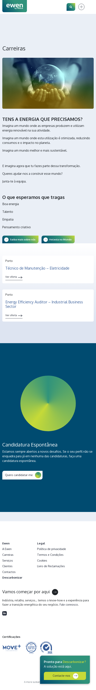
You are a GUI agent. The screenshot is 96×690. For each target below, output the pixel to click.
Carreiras (7, 554)
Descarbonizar (12, 577)
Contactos (9, 572)
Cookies (42, 560)
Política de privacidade (51, 549)
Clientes (7, 566)
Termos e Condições (50, 554)
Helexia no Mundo (60, 239)
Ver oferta (11, 276)
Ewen (6, 543)
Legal (41, 543)
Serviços (7, 560)
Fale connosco (69, 604)
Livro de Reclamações (51, 566)
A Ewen (7, 549)
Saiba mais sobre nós (22, 239)
